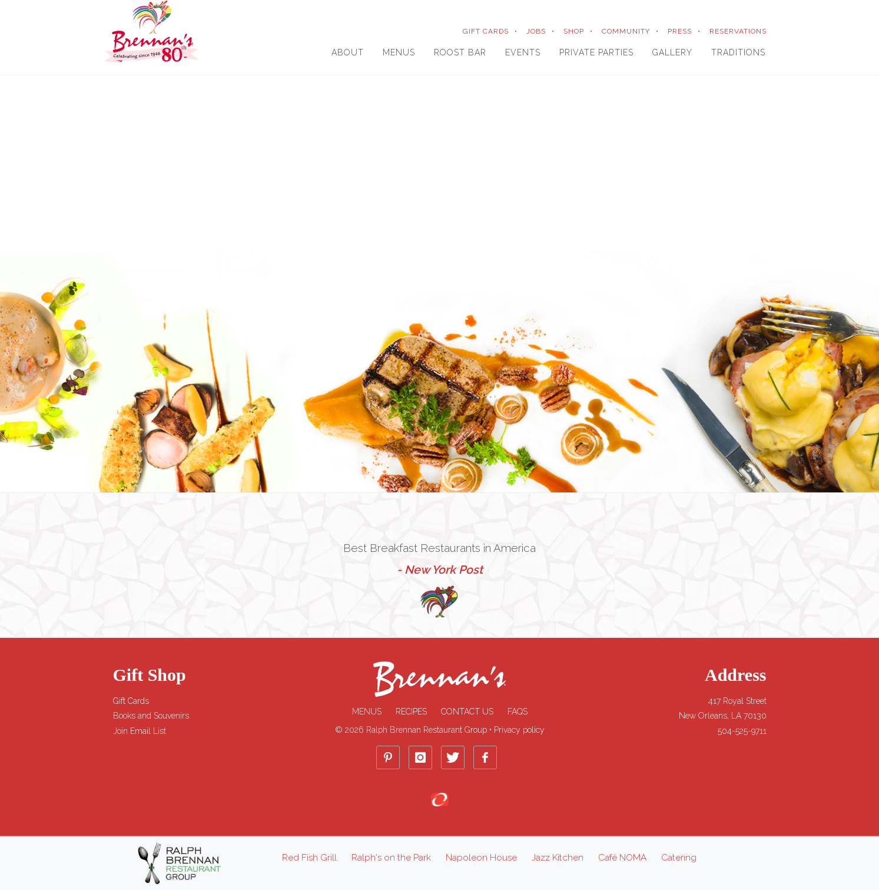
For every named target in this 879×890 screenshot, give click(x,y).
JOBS (536, 31)
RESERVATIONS (738, 31)
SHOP (573, 31)
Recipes (411, 711)
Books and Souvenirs (151, 715)
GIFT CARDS (486, 31)
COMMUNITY (626, 31)
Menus (367, 711)
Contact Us (467, 711)
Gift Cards (131, 701)
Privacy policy (519, 730)
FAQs (518, 711)
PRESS (680, 31)
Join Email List (139, 731)
